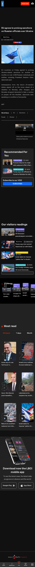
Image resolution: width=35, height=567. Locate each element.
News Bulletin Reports (22, 252)
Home (3, 564)
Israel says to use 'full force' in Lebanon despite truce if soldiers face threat (8, 364)
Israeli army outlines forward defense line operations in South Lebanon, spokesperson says (26, 364)
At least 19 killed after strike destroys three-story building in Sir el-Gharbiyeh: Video (17, 295)
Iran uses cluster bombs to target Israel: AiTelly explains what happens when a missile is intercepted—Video (7, 295)
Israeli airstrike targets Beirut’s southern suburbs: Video (26, 294)
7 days (18, 333)
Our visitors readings (14, 224)
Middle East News (18, 169)
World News (19, 241)
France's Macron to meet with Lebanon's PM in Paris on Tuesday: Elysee (22, 164)
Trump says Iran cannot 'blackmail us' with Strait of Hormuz (23, 246)
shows (25, 564)
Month (29, 333)
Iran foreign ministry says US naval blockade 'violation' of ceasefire (24, 269)
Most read (10, 326)
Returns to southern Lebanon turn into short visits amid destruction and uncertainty (8, 425)
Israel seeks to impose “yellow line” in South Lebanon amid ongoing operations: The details (23, 258)
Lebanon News (18, 160)
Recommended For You (15, 154)
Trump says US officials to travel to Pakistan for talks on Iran (22, 173)
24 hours (6, 333)
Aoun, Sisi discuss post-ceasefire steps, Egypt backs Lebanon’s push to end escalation (8, 394)
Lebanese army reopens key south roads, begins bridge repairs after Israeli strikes (26, 394)
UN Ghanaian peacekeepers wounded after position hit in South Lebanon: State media (24, 235)
